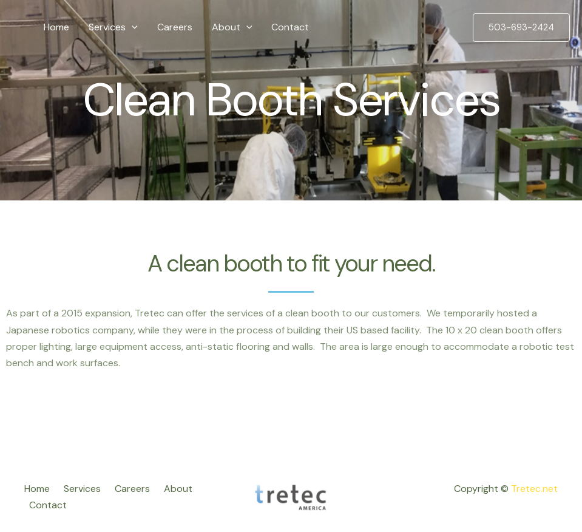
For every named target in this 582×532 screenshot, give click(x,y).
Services (113, 27)
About (232, 27)
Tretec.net (534, 488)
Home (56, 27)
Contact (290, 27)
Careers (174, 27)
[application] (132, 27)
